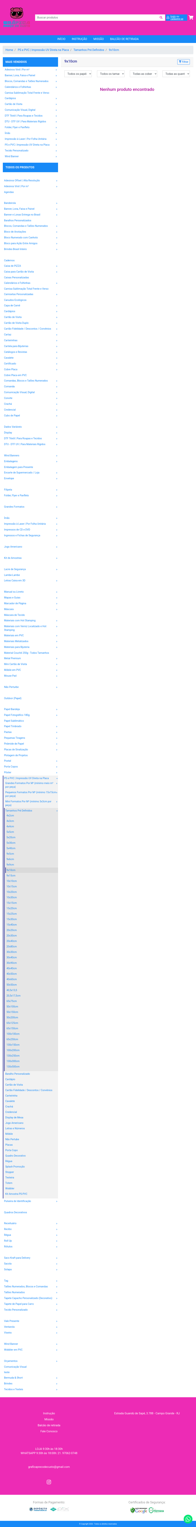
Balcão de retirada (49, 1425)
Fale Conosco (49, 1431)
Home (9, 50)
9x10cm (114, 50)
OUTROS (8, 1355)
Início (61, 39)
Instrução (79, 39)
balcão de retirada (124, 39)
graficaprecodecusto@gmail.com (49, 1467)
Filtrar (183, 61)
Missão (99, 39)
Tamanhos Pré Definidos (89, 50)
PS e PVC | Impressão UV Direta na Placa (43, 50)
